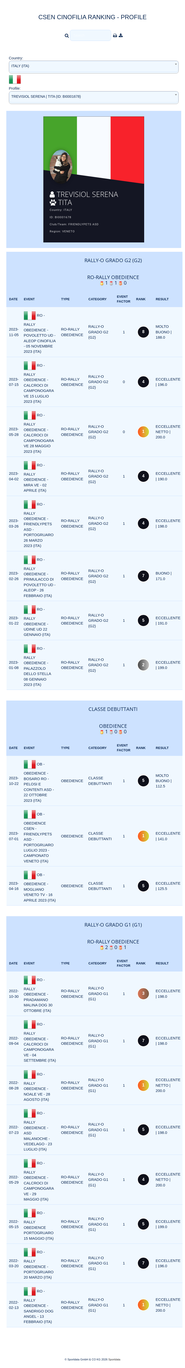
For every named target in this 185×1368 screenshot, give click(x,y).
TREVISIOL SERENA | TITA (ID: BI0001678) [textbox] (46, 96)
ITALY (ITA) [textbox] (20, 66)
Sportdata (114, 1359)
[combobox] (94, 67)
